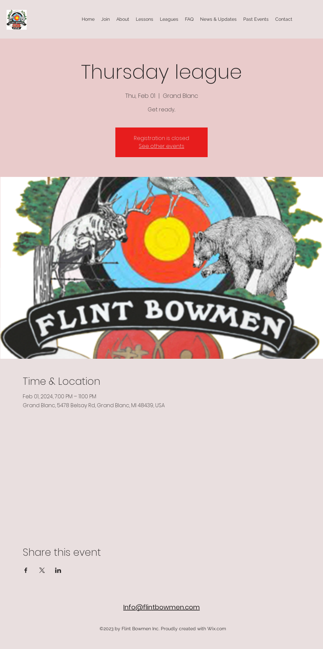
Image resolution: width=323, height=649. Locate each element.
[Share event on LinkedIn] (58, 570)
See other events (161, 146)
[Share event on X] (42, 570)
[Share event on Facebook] (26, 570)
